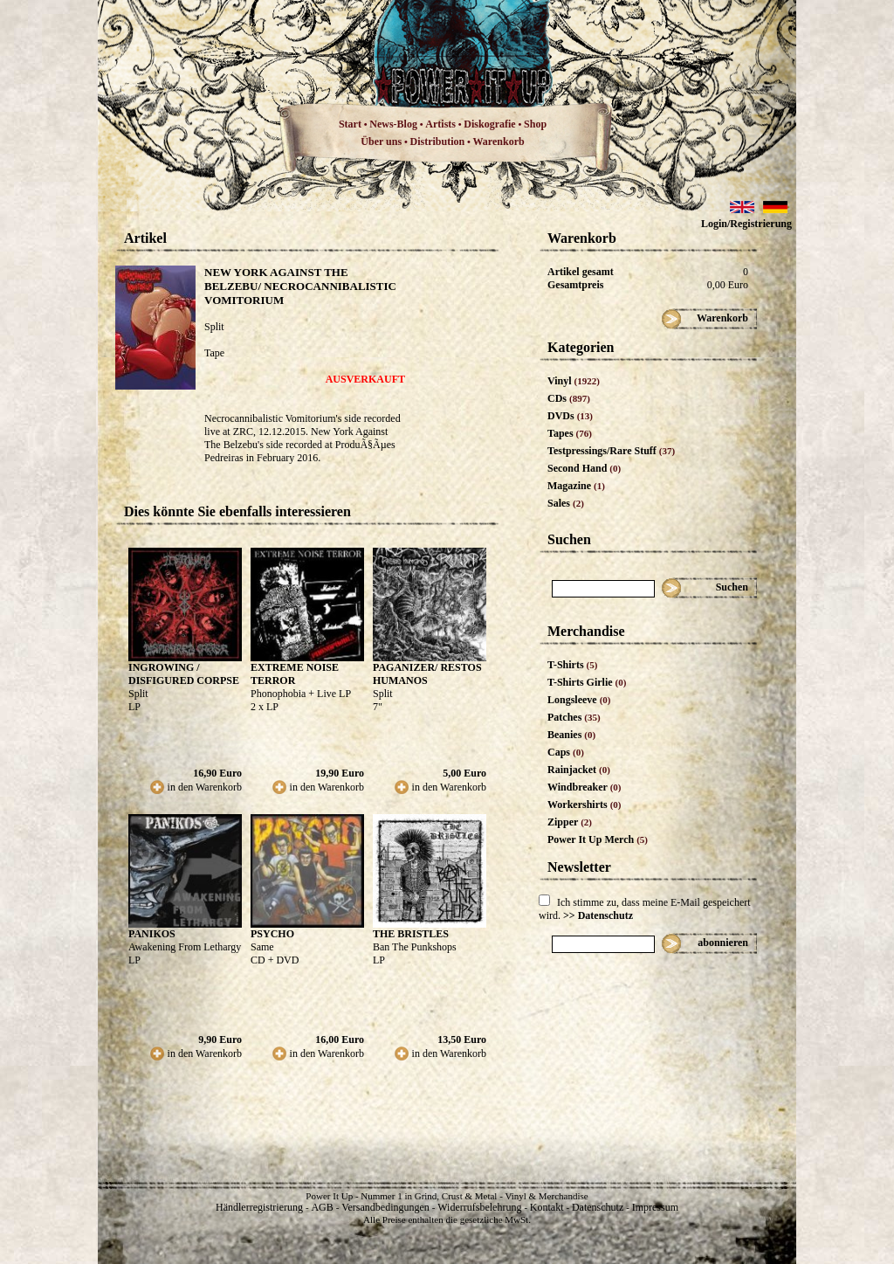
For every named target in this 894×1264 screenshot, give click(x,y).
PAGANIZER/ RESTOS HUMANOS (427, 674)
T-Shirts (572, 665)
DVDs (570, 416)
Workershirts (584, 804)
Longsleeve (579, 700)
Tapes (569, 433)
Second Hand (584, 468)
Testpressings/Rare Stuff (611, 451)
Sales (565, 503)
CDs (568, 398)
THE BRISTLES (411, 934)
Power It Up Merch (597, 839)
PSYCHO (272, 934)
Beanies (571, 735)
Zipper (569, 822)
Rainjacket (578, 769)
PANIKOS (151, 934)
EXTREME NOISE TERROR (295, 674)
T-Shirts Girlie (586, 682)
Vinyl (573, 381)
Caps (565, 752)
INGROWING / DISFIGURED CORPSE (183, 674)
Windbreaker (584, 787)
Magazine (576, 486)
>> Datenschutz (598, 915)
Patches (574, 717)
